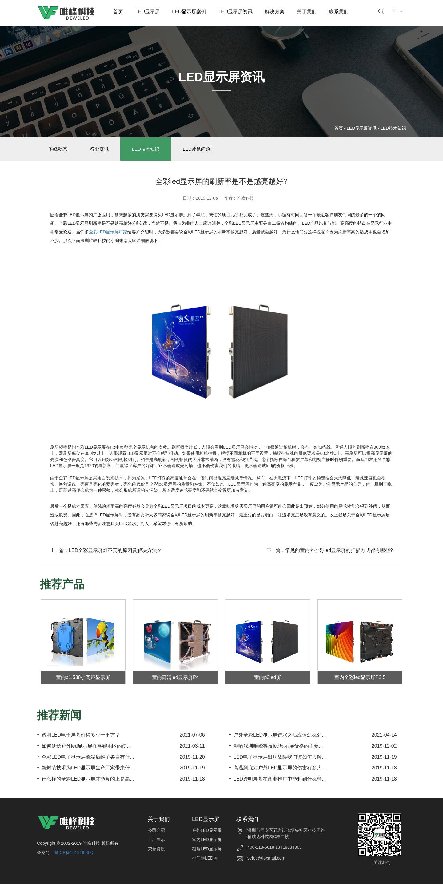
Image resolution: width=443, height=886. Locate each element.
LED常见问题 (203, 150)
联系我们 (339, 11)
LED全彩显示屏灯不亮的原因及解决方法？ (115, 552)
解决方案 (275, 11)
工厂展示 (156, 841)
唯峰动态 (59, 150)
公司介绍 (156, 832)
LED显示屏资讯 (235, 11)
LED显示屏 (147, 11)
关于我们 (307, 11)
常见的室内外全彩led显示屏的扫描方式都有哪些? (339, 552)
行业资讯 (102, 150)
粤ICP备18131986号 (74, 854)
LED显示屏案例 (189, 11)
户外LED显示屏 (207, 832)
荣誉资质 (156, 850)
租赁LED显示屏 (207, 850)
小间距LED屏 (205, 859)
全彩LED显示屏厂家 (108, 233)
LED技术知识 (393, 128)
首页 (118, 11)
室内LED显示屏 (207, 841)
